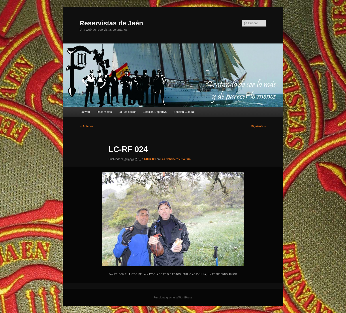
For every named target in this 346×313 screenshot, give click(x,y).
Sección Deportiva (155, 111)
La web (85, 111)
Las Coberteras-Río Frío (175, 159)
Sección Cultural (184, 111)
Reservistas (104, 111)
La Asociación (127, 111)
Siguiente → (259, 126)
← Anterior (86, 126)
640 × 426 (150, 159)
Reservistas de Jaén (111, 23)
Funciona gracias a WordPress (173, 297)
